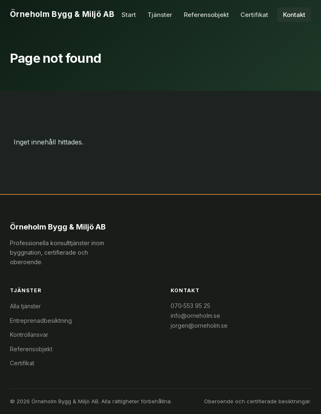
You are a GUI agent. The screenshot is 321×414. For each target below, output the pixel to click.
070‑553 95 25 (191, 305)
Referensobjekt (206, 15)
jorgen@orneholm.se (199, 325)
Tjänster (159, 15)
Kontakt (294, 15)
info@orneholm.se (195, 315)
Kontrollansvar (29, 334)
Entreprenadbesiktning (41, 320)
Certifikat (254, 15)
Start (128, 15)
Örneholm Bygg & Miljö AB (62, 14)
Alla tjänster (25, 306)
